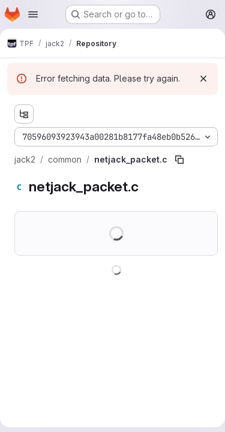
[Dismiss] (203, 78)
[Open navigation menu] (33, 14)
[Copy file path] (179, 159)
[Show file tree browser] (24, 114)
